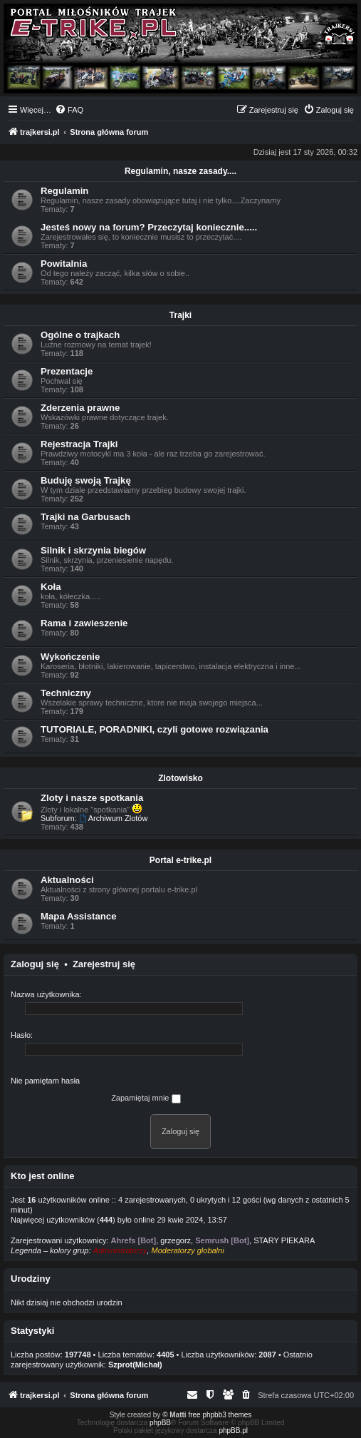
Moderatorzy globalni (188, 1250)
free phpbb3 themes (219, 1415)
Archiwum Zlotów (113, 818)
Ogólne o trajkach (80, 335)
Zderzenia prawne (80, 407)
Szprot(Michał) (135, 1364)
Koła (51, 586)
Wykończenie (70, 656)
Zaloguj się (35, 964)
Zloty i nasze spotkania (92, 797)
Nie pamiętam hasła (45, 1080)
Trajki (180, 315)
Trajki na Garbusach (85, 516)
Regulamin (64, 190)
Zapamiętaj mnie (145, 1098)
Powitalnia (64, 263)
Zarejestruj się (104, 964)
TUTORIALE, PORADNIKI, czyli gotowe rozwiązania (154, 729)
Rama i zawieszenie (84, 623)
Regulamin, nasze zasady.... (180, 171)
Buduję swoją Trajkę (86, 480)
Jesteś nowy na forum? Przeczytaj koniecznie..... (149, 227)
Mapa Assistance (79, 916)
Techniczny (66, 693)
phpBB (160, 1423)
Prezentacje (67, 371)
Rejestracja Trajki (79, 444)
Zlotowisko (180, 778)
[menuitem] (69, 109)
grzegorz (175, 1240)
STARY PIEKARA (284, 1240)
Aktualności (67, 879)
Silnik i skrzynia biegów (93, 550)
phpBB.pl (233, 1430)
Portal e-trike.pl (180, 860)
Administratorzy (120, 1250)
